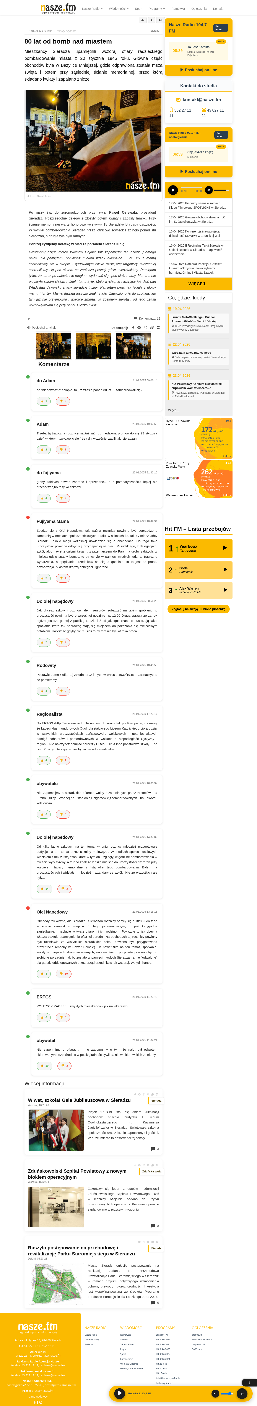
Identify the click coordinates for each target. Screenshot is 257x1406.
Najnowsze (125, 1334)
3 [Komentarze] (155, 1225)
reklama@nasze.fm (52, 1365)
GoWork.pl (197, 1349)
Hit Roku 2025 (163, 1339)
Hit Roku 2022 (163, 1354)
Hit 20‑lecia (161, 1368)
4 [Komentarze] (155, 1149)
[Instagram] (40, 1402)
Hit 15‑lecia (161, 1373)
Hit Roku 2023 (163, 1349)
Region (123, 1349)
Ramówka (178, 8)
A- (142, 20)
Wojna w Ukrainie (129, 1363)
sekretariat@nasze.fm (47, 1355)
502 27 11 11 (50, 1346)
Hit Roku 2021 (163, 1358)
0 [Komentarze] (155, 1302)
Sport (138, 8)
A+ (161, 20)
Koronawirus (126, 1358)
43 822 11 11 (30, 1365)
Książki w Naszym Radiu (168, 1378)
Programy (157, 8)
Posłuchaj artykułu (42, 327)
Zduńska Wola (127, 1344)
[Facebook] (35, 1402)
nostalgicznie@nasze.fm (60, 1385)
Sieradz (124, 1339)
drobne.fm (197, 1334)
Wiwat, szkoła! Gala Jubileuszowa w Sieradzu (79, 1100)
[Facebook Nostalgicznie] (38, 1402)
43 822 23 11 (23, 1355)
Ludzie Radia (91, 1334)
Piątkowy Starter (164, 1383)
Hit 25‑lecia (161, 1363)
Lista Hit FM (162, 1334)
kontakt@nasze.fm (202, 99)
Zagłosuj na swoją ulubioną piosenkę (198, 609)
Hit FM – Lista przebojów (198, 529)
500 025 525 (35, 1385)
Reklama (89, 1344)
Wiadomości (118, 8)
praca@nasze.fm (43, 1391)
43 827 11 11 (32, 1346)
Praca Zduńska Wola (202, 1339)
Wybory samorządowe (131, 1368)
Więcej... (199, 283)
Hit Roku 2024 (163, 1344)
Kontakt (218, 8)
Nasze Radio (92, 8)
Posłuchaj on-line (198, 70)
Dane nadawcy (38, 1396)
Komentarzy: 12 (147, 318)
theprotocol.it (198, 1344)
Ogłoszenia (199, 8)
